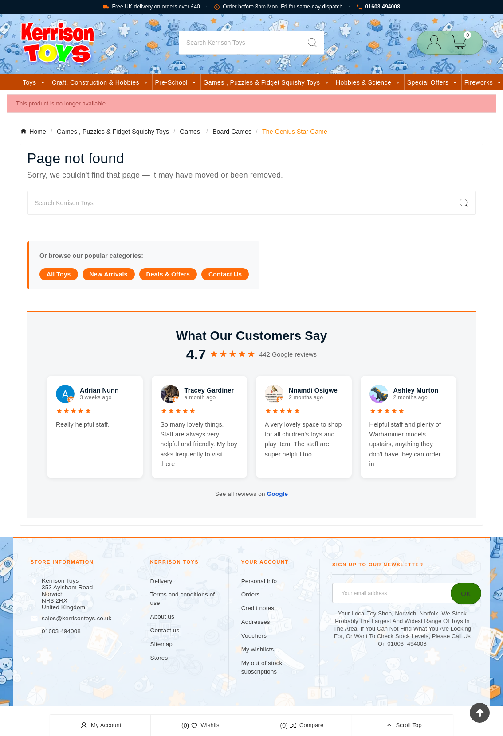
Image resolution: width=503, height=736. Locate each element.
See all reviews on (251, 494)
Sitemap (161, 644)
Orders (250, 594)
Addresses (255, 622)
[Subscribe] (466, 593)
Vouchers (254, 635)
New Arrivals (109, 274)
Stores (159, 657)
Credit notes (257, 608)
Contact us (165, 630)
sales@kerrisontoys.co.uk (76, 618)
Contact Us (225, 274)
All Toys (59, 274)
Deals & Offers (168, 274)
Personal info (259, 581)
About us (162, 616)
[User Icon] (436, 42)
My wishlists (257, 649)
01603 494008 (378, 7)
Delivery (161, 581)
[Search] (240, 42)
